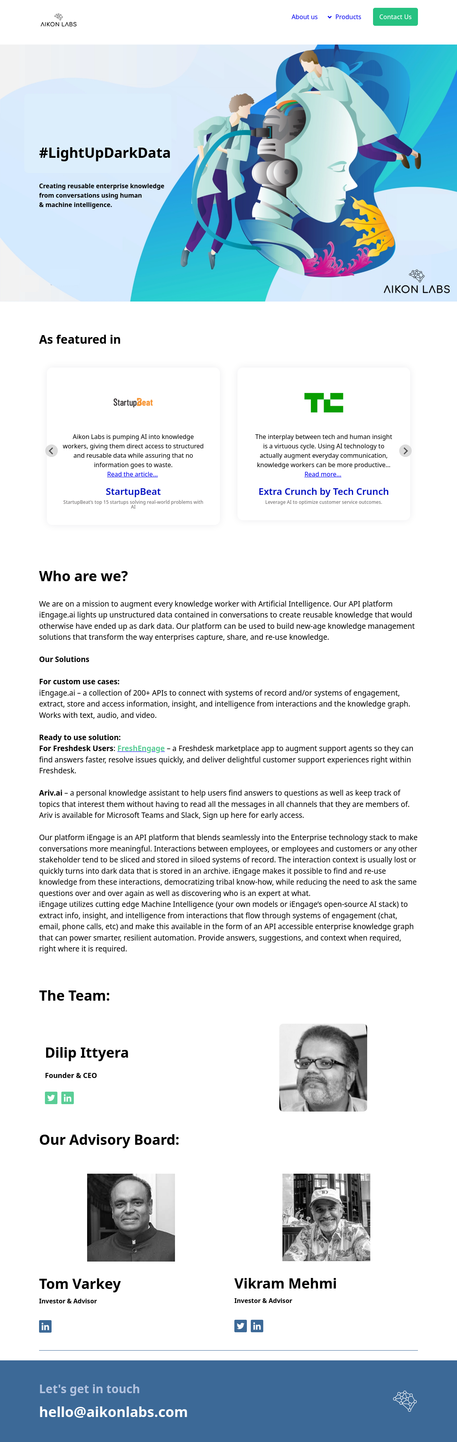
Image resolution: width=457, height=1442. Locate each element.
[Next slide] (405, 450)
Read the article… (132, 474)
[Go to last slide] (51, 450)
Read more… (322, 474)
